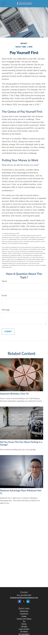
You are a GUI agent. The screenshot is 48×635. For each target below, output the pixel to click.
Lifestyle (24, 626)
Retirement (24, 611)
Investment (24, 614)
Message (6, 310)
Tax (24, 621)
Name (4, 281)
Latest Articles (24, 629)
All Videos (24, 632)
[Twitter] (23, 601)
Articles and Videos (24, 619)
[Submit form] (8, 332)
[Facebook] (19, 601)
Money (23, 624)
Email (4, 295)
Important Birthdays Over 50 (14, 393)
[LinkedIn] (28, 601)
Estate (24, 616)
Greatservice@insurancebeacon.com (24, 598)
